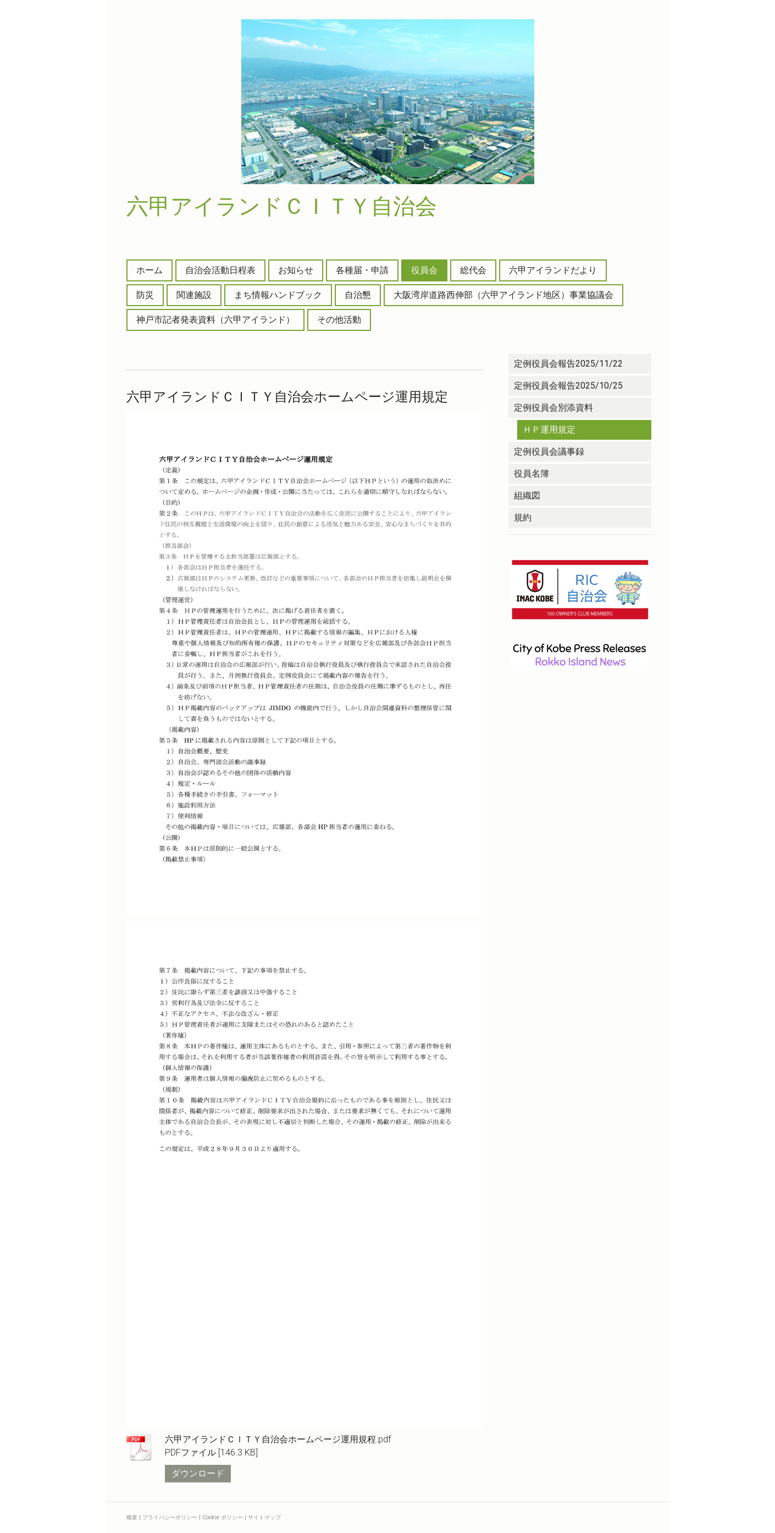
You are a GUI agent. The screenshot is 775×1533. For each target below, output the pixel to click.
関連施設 (194, 295)
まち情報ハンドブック (278, 295)
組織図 (527, 495)
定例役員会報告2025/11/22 (568, 363)
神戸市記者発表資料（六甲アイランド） (215, 319)
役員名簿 (531, 473)
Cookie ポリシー (222, 1517)
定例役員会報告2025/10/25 (568, 385)
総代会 (473, 270)
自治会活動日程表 (220, 270)
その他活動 (339, 319)
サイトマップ (264, 1517)
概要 (131, 1517)
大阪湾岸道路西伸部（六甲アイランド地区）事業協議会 (503, 295)
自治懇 (358, 295)
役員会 (424, 270)
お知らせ (295, 270)
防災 (145, 295)
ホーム (149, 270)
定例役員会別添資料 (553, 407)
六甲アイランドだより (553, 270)
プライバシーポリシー (169, 1517)
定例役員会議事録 (549, 451)
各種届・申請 (362, 270)
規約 (523, 517)
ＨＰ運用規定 (549, 429)
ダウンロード (197, 1473)
